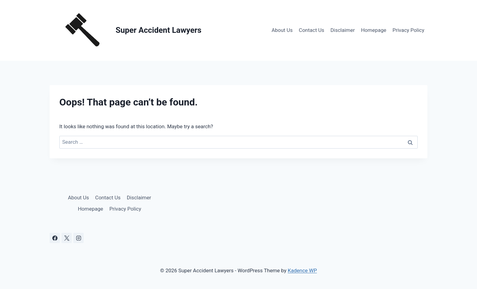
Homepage (373, 30)
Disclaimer (342, 30)
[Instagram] (78, 238)
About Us (282, 30)
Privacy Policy (408, 30)
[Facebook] (55, 238)
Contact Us (311, 30)
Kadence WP (302, 270)
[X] (66, 238)
